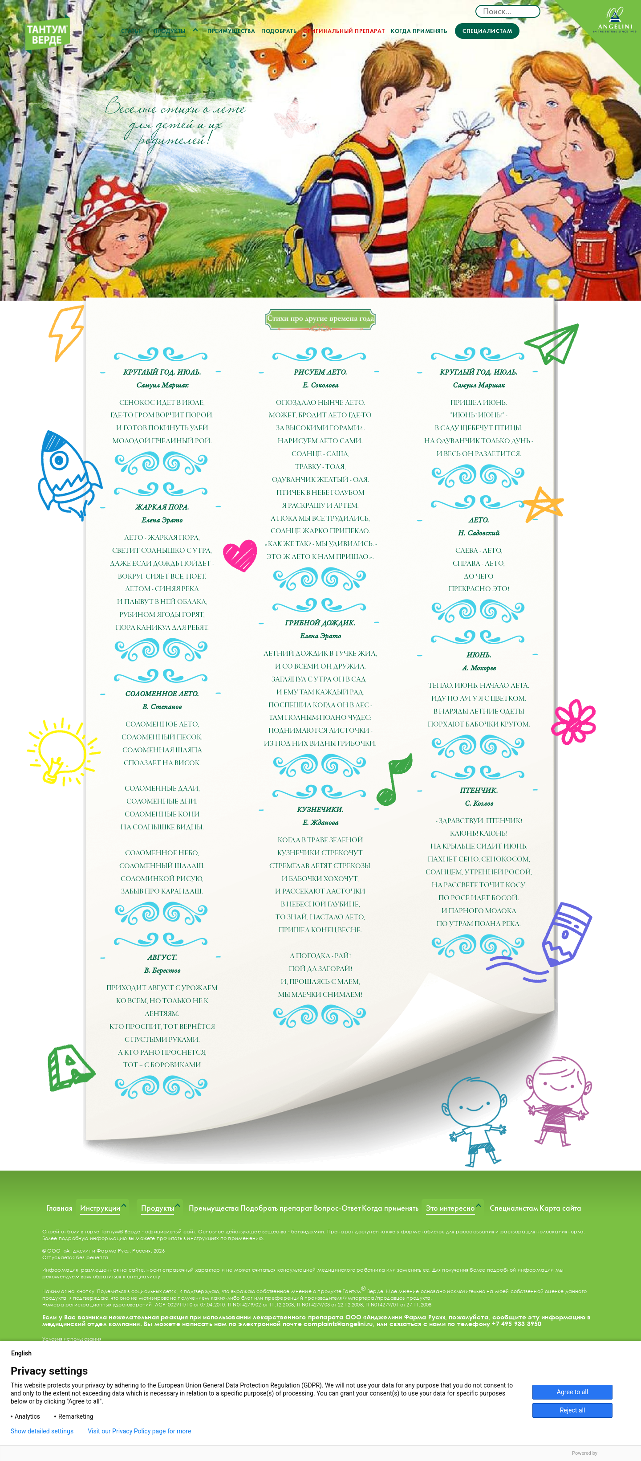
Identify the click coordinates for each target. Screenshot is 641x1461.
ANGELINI (597, 43)
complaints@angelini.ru (338, 1323)
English (25, 1353)
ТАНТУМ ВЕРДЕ (47, 36)
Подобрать (278, 31)
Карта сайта (560, 1208)
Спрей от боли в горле (71, 1231)
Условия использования (72, 1339)
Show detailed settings (42, 1431)
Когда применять (419, 31)
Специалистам (487, 31)
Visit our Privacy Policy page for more (139, 1431)
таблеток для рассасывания (458, 1231)
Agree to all (572, 1392)
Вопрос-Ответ (337, 1208)
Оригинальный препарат (344, 31)
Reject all (572, 1410)
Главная (59, 1208)
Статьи (132, 31)
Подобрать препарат (276, 1208)
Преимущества (231, 31)
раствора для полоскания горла (542, 1231)
